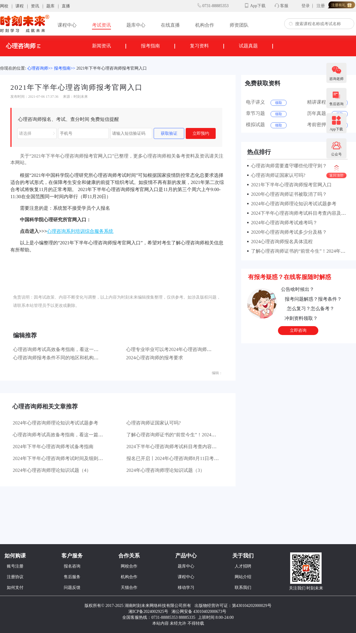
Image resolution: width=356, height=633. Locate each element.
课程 (19, 6)
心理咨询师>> (40, 68)
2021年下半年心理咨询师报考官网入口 (111, 68)
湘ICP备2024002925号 (148, 611)
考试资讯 (101, 25)
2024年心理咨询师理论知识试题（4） (52, 470)
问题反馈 (72, 587)
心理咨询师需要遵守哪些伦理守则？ (288, 165)
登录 (305, 6)
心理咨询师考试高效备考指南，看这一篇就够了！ (65, 349)
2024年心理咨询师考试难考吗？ (283, 222)
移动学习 (186, 587)
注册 (321, 6)
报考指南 (150, 45)
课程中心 (67, 25)
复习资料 (199, 45)
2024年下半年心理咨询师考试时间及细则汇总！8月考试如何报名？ (83, 458)
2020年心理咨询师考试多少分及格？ (288, 232)
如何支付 (15, 587)
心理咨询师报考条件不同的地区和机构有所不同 (63, 357)
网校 (4, 6)
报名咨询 (72, 566)
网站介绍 (243, 577)
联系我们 (243, 587)
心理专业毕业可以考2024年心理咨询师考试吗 (173, 349)
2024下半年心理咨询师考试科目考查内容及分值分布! (181, 446)
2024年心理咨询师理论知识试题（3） (165, 470)
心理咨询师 (23, 46)
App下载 (258, 6)
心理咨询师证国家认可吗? (153, 422)
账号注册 (15, 566)
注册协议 (15, 577)
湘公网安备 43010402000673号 (199, 611)
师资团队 (239, 25)
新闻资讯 (101, 45)
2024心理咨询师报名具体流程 (281, 241)
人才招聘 (243, 566)
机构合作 (204, 25)
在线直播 (170, 25)
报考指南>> (64, 68)
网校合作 (129, 566)
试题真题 (248, 45)
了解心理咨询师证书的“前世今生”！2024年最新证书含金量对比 (192, 434)
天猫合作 (129, 587)
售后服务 (72, 577)
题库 (50, 6)
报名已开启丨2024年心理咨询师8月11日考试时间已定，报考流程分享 (198, 458)
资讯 (35, 6)
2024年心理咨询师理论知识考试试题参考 (55, 422)
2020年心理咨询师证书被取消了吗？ (288, 194)
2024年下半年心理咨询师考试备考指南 (53, 446)
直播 (66, 6)
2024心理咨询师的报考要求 (154, 357)
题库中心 (135, 25)
